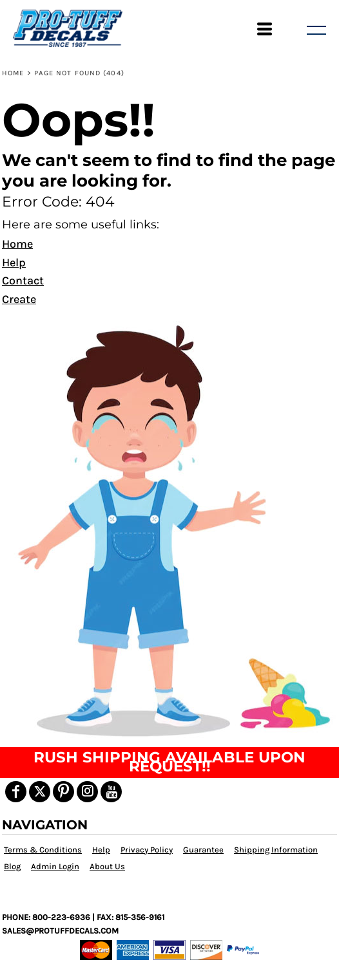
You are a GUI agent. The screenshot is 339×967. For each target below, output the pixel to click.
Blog (12, 866)
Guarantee (203, 849)
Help (14, 262)
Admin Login (55, 866)
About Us (107, 866)
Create (19, 299)
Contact (23, 280)
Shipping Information (276, 849)
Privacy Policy (147, 849)
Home (13, 73)
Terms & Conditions (43, 849)
